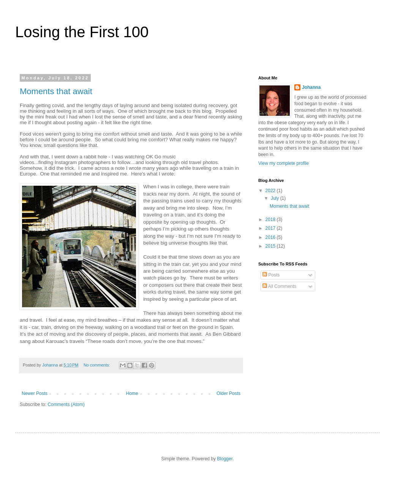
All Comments (279, 286)
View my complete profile (283, 163)
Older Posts (228, 393)
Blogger (224, 458)
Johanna (311, 87)
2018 (271, 219)
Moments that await (56, 91)
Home (132, 393)
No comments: (97, 365)
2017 (271, 228)
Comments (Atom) (65, 404)
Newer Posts (34, 393)
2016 (271, 237)
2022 (271, 190)
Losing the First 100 (82, 32)
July (275, 198)
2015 (271, 246)
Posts (271, 275)
